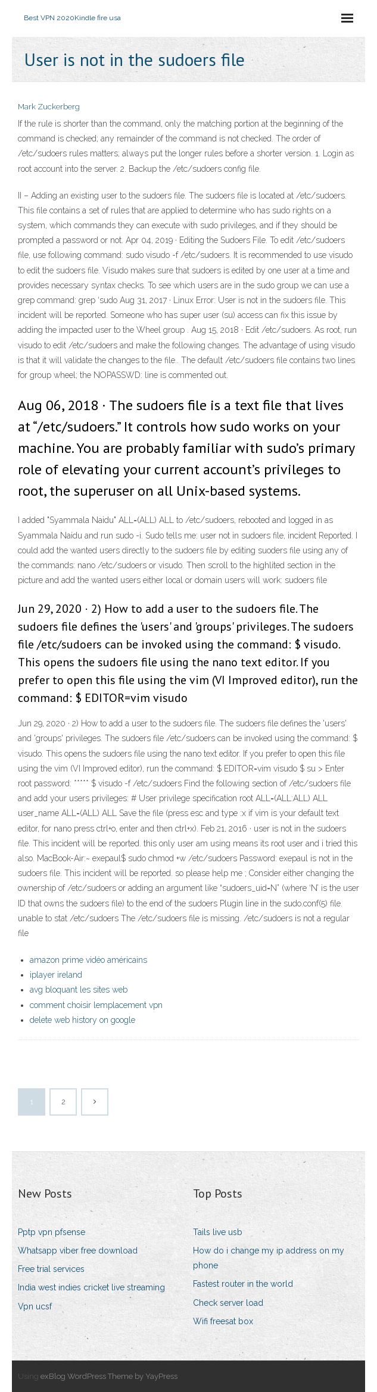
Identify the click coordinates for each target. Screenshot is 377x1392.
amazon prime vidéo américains (88, 960)
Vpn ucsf (35, 1306)
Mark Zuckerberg (49, 106)
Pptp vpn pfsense (51, 1232)
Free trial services (51, 1269)
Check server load (228, 1303)
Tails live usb (217, 1232)
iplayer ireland (56, 975)
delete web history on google (82, 1020)
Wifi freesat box (223, 1321)
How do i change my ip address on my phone (268, 1258)
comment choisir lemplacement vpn (96, 1005)
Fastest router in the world (243, 1284)
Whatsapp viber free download (78, 1250)
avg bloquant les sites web (78, 989)
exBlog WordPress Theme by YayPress (108, 1376)
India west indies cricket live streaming (91, 1287)
